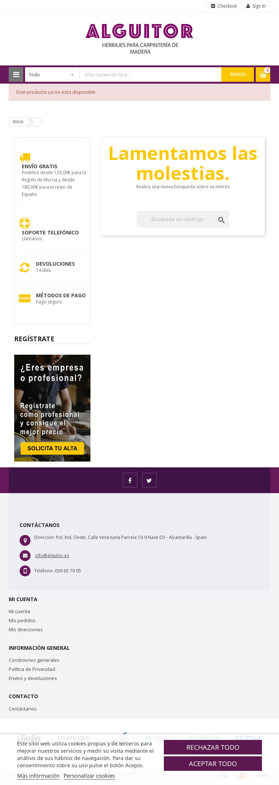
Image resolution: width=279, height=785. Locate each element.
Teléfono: (44, 571)
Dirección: (44, 537)
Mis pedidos (22, 620)
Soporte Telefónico (50, 232)
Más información (38, 775)
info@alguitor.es (52, 555)
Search (238, 74)
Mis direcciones (26, 629)
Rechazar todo (212, 747)
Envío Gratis (39, 166)
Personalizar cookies (89, 775)
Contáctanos (23, 708)
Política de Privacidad (32, 669)
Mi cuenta (19, 611)
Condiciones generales (34, 660)
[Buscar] (183, 219)
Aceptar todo (213, 763)
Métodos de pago (61, 295)
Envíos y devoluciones (33, 678)
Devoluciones (55, 263)
